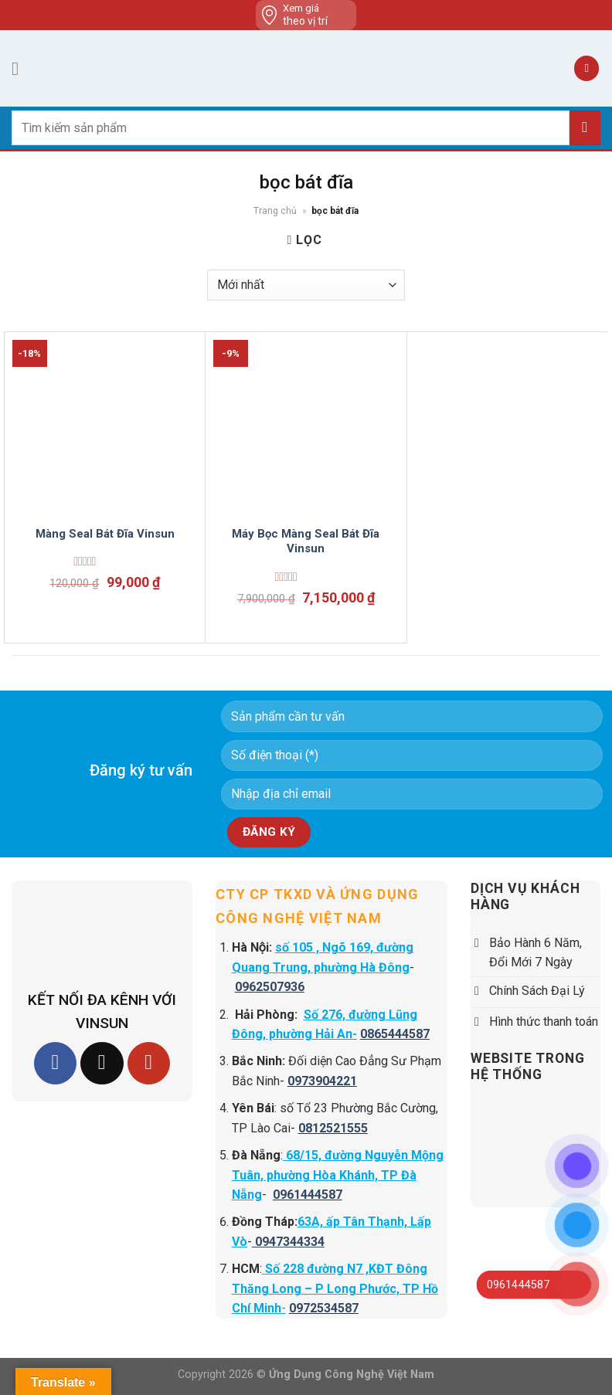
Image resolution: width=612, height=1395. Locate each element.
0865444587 (395, 1034)
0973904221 (322, 1081)
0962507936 (269, 986)
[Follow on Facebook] (55, 1063)
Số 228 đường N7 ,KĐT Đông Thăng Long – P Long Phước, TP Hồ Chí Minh (335, 1288)
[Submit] (585, 127)
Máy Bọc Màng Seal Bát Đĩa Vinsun (305, 541)
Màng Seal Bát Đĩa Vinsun (105, 534)
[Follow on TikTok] (101, 1063)
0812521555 (333, 1128)
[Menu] (21, 68)
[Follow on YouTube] (149, 1063)
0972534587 (324, 1308)
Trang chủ (275, 210)
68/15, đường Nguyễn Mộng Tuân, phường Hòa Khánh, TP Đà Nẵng (338, 1175)
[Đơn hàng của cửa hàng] (305, 285)
